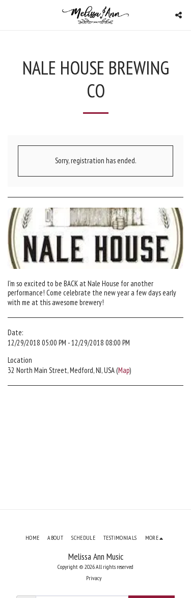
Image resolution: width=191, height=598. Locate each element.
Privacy (93, 578)
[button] (11, 15)
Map (123, 370)
